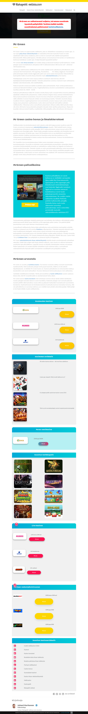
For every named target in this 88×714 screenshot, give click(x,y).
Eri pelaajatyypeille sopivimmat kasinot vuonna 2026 (53, 392)
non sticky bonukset (27, 62)
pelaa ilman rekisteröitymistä (28, 53)
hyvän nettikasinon (56, 274)
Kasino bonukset (29, 653)
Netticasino (27, 680)
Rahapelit (22, 10)
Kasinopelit (27, 684)
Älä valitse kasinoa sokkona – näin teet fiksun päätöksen (54, 361)
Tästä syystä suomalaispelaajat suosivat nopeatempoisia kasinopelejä (57, 408)
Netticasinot (49, 10)
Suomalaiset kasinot (30, 672)
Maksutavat (68, 10)
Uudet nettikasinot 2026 (31, 646)
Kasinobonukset (59, 10)
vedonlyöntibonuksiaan (41, 127)
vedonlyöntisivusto (52, 75)
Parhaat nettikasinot (30, 665)
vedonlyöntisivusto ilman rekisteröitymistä (33, 240)
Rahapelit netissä (29, 688)
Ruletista (39, 229)
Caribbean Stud (22, 237)
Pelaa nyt (30, 205)
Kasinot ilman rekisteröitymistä (35, 10)
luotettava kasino (33, 264)
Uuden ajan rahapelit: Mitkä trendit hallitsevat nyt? (52, 377)
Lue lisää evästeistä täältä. (65, 712)
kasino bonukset (30, 278)
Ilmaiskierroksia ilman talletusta (34, 657)
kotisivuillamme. (56, 27)
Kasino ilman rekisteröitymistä (33, 676)
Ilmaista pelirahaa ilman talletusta (34, 661)
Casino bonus (28, 669)
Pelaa (67, 314)
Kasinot (26, 649)
